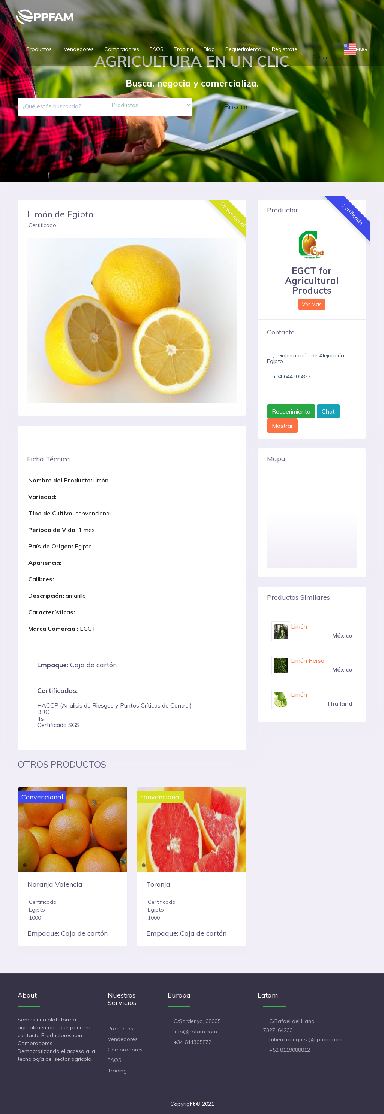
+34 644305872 (292, 376)
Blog (209, 49)
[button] (32, 320)
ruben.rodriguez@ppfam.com (305, 1039)
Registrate (284, 49)
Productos (39, 49)
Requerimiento (243, 49)
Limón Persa (307, 660)
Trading (183, 49)
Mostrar (282, 425)
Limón (299, 626)
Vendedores (79, 49)
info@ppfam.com (195, 1031)
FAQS (157, 49)
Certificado (42, 225)
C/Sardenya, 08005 (197, 1021)
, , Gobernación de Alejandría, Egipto (306, 358)
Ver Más (312, 304)
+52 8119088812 (289, 1050)
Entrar (320, 57)
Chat (328, 411)
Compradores (121, 49)
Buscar (236, 106)
